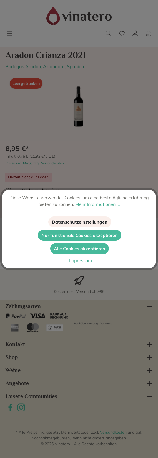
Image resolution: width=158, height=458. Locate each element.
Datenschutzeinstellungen (79, 222)
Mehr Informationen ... (97, 204)
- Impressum (79, 260)
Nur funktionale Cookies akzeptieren (79, 235)
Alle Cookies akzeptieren (79, 248)
